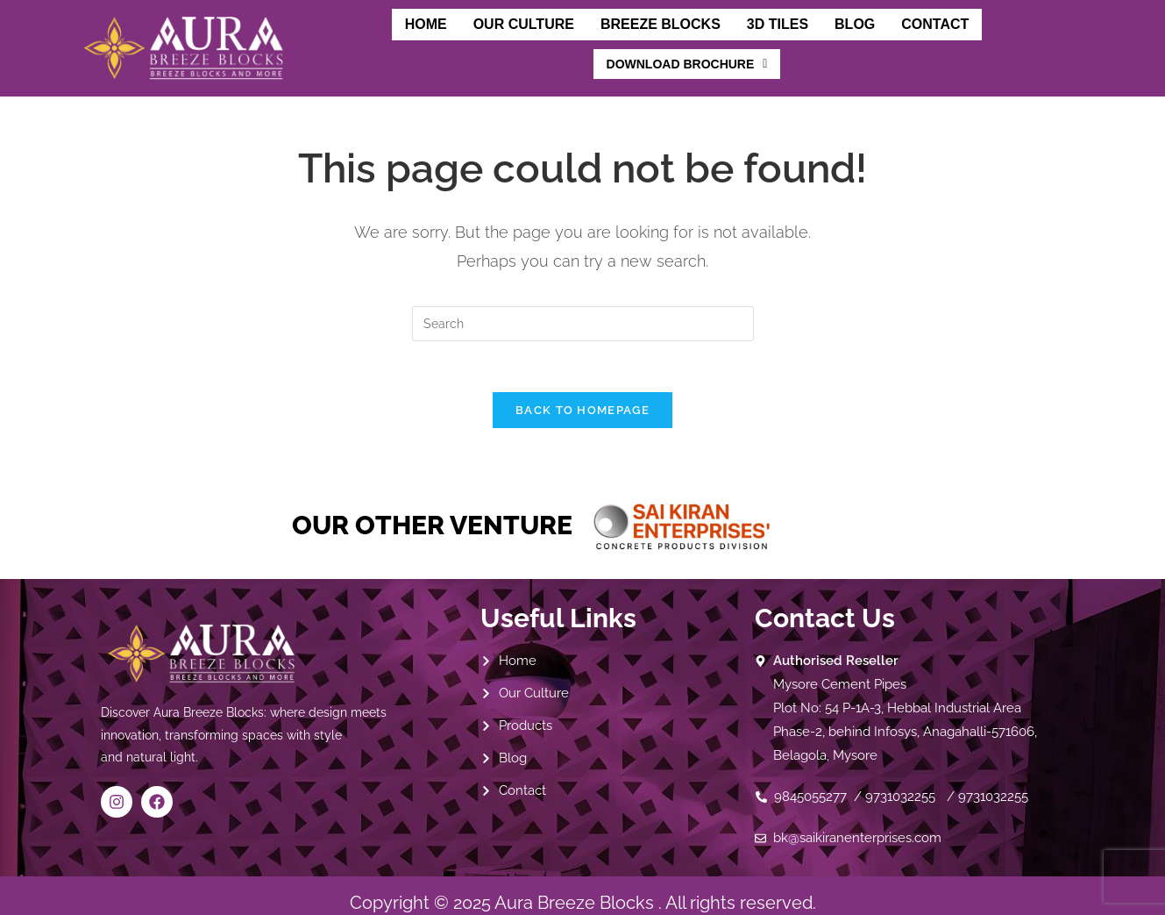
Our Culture (428, 36)
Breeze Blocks (562, 36)
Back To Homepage (582, 395)
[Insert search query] (583, 307)
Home (330, 36)
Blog (754, 36)
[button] (978, 40)
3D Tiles (678, 36)
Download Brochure (978, 40)
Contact (832, 36)
